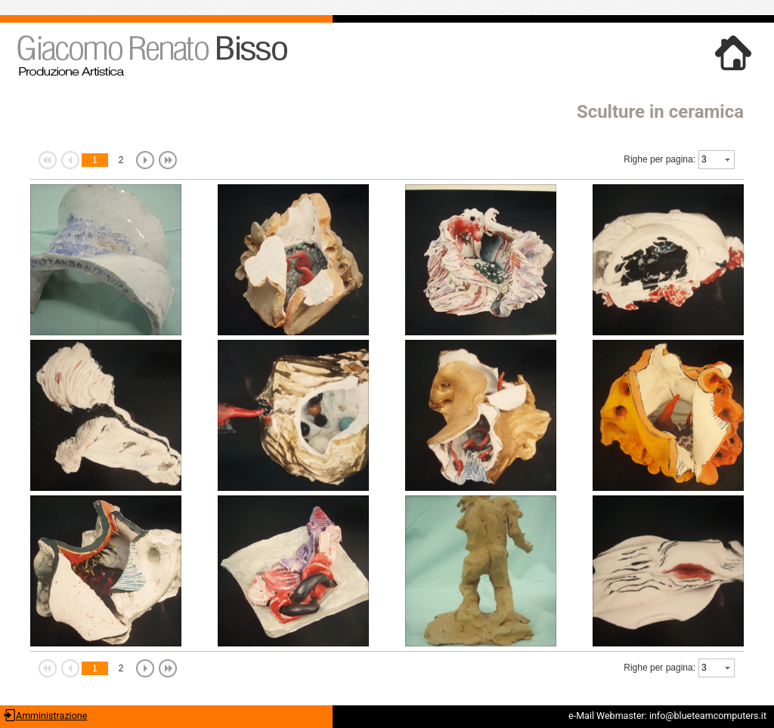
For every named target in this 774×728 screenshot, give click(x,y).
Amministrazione (51, 715)
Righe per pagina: (659, 159)
